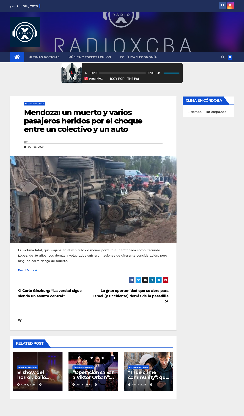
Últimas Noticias (44, 57)
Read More (26, 270)
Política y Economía (138, 57)
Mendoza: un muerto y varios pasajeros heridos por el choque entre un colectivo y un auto (83, 121)
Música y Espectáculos (89, 57)
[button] (222, 57)
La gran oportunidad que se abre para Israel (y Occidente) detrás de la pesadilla (131, 295)
